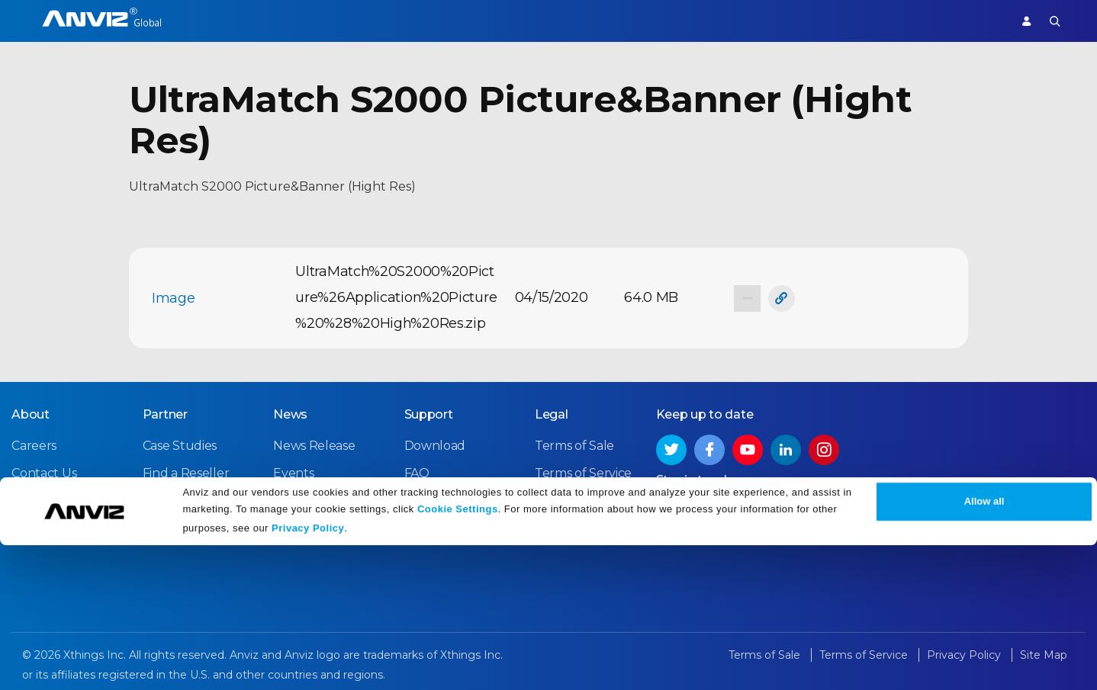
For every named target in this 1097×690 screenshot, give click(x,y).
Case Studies (180, 442)
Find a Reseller (186, 469)
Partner (489, 20)
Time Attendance (332, 20)
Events (293, 469)
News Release (314, 442)
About (30, 410)
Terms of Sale (574, 442)
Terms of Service (583, 469)
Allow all (984, 646)
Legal (551, 410)
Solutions (423, 20)
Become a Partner (197, 496)
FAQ (416, 469)
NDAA (29, 496)
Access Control (225, 20)
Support (969, 20)
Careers (33, 442)
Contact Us (43, 469)
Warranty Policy (450, 496)
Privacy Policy (308, 673)
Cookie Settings (457, 654)
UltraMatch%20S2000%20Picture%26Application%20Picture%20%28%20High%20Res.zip (396, 297)
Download (435, 442)
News (290, 410)
